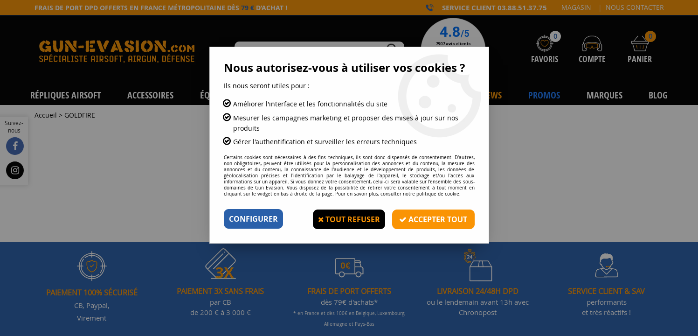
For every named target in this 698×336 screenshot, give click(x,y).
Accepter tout (433, 219)
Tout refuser (348, 219)
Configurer (253, 219)
